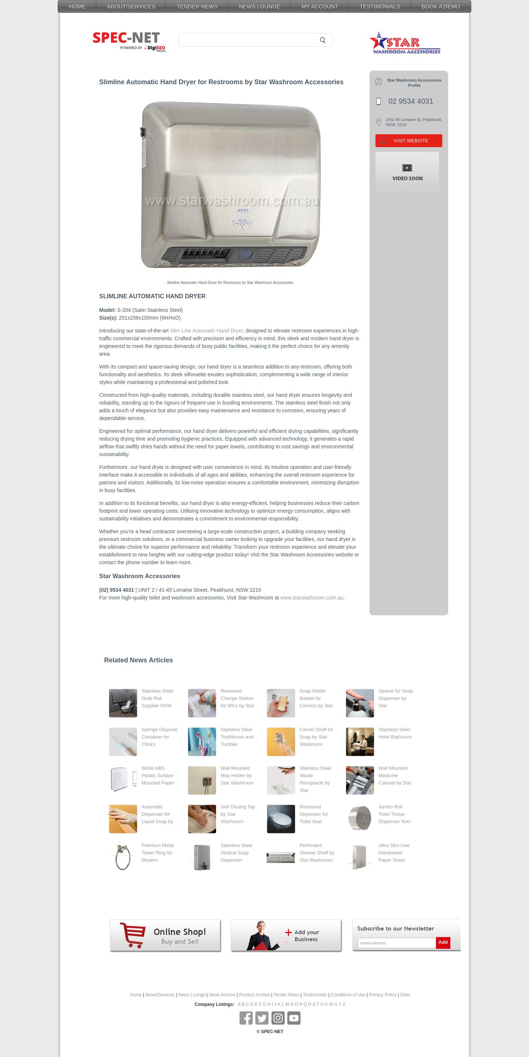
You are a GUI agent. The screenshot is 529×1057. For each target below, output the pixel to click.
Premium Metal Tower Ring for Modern (158, 853)
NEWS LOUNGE (259, 6)
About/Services (160, 994)
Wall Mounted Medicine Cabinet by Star (395, 775)
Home (136, 994)
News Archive (222, 994)
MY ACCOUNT (320, 6)
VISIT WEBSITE (411, 140)
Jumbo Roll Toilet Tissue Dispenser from (395, 814)
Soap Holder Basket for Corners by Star (316, 698)
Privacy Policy (383, 994)
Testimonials (315, 994)
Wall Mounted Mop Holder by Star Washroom (237, 775)
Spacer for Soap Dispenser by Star (396, 698)
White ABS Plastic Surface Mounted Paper (158, 775)
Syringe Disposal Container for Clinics (160, 737)
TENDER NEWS (197, 6)
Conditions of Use (348, 994)
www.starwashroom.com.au (311, 598)
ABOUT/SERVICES (131, 6)
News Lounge (191, 994)
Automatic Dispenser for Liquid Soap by (157, 814)
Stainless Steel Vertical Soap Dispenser (236, 853)
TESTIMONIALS (380, 6)
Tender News (286, 994)
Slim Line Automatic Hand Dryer (206, 331)
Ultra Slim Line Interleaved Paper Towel (394, 853)
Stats (405, 994)
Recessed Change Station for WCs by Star (238, 698)
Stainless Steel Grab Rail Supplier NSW (157, 698)
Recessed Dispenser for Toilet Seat (314, 814)
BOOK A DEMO (441, 6)
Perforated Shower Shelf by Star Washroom (317, 853)
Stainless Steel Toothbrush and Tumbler (237, 737)
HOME (77, 6)
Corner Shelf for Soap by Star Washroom (317, 737)
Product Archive (254, 994)
